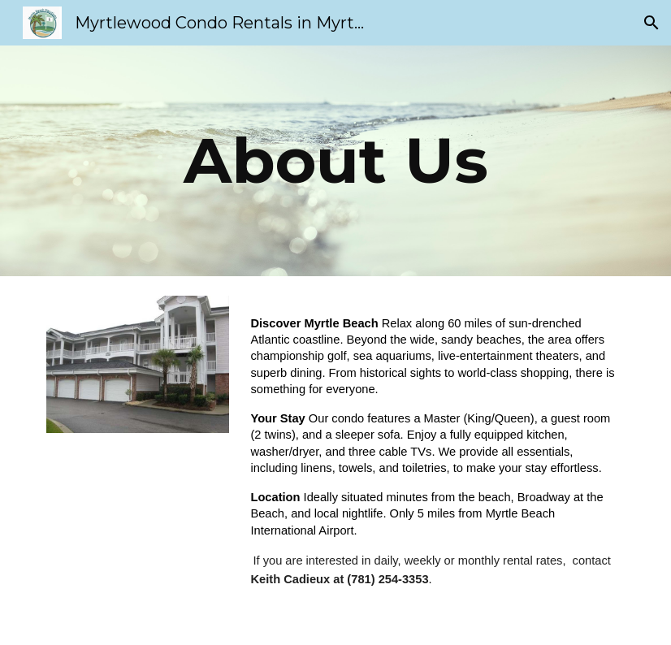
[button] (651, 22)
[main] (335, 160)
